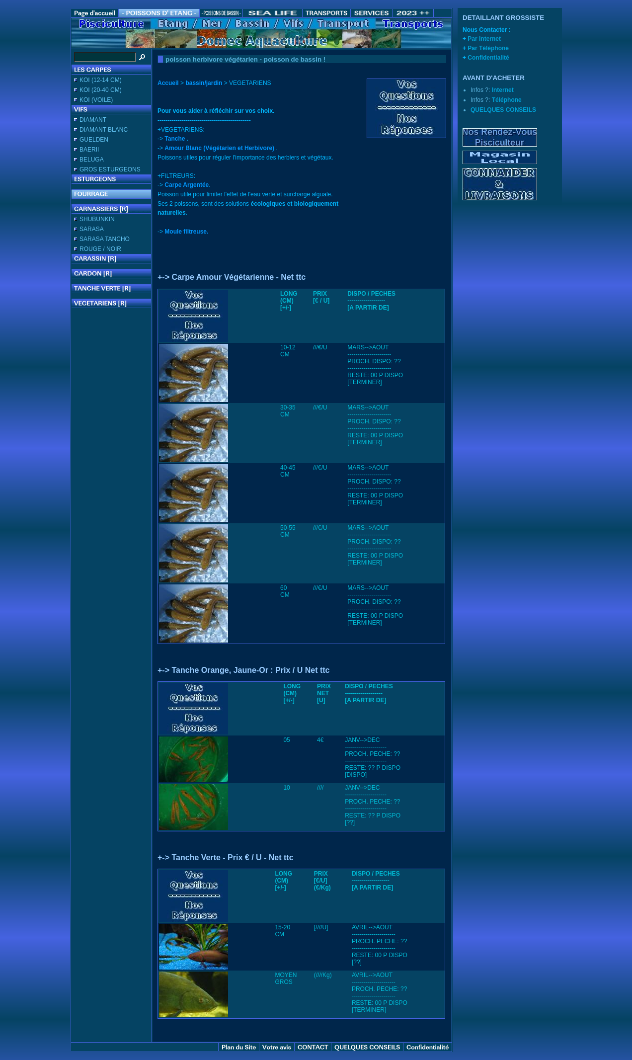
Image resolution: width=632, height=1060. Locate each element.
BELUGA (91, 159)
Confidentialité (488, 57)
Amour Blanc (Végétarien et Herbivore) (219, 148)
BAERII (89, 149)
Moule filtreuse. (186, 231)
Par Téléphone (488, 48)
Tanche (174, 138)
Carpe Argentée (186, 184)
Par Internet (484, 38)
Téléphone (507, 99)
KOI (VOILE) (96, 99)
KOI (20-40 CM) (100, 89)
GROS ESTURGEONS (110, 169)
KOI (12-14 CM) (100, 80)
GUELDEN (93, 139)
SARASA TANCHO (104, 239)
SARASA (91, 229)
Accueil (168, 83)
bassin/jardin (203, 83)
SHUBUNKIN (97, 219)
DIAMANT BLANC (103, 129)
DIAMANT (92, 119)
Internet (503, 89)
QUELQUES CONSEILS (503, 109)
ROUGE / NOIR (100, 248)
